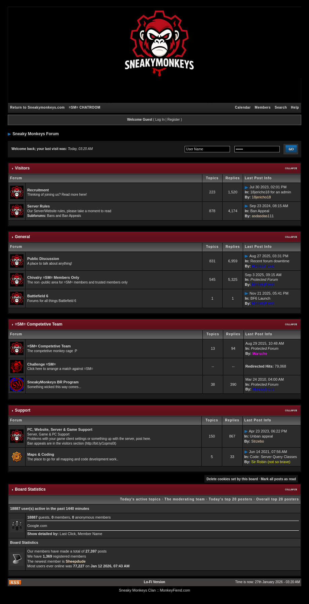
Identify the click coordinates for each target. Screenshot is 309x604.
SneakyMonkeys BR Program (53, 382)
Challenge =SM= (41, 364)
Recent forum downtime (269, 261)
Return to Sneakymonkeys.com (37, 107)
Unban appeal (261, 436)
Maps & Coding (40, 454)
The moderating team (184, 499)
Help (295, 107)
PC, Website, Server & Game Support (59, 429)
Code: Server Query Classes (273, 457)
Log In (160, 119)
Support (22, 410)
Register (173, 119)
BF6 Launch (260, 298)
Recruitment (38, 190)
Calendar (243, 107)
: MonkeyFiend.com (174, 590)
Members (263, 107)
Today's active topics (140, 499)
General (22, 236)
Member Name (90, 534)
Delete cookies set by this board (232, 479)
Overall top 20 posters (277, 499)
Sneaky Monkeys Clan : (138, 590)
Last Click (68, 534)
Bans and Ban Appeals (64, 216)
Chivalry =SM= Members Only (53, 277)
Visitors (22, 168)
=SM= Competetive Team (38, 324)
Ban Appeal (259, 211)
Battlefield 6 (37, 296)
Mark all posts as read (278, 479)
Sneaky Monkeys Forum (35, 133)
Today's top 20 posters (231, 499)
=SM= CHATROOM (84, 107)
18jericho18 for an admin (270, 192)
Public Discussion (43, 259)
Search (281, 107)
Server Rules (38, 206)
